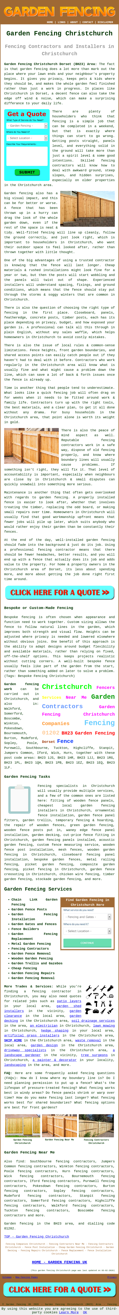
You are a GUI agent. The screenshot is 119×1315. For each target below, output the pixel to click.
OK (85, 1312)
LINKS (61, 22)
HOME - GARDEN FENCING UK (59, 1262)
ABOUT (74, 22)
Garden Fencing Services (38, 889)
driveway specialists (25, 1050)
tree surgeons (94, 1055)
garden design (44, 1045)
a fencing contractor (48, 991)
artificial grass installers (31, 1035)
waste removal (88, 1040)
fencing (61, 393)
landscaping (15, 1065)
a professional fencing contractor (39, 550)
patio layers (69, 1001)
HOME (50, 22)
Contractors (86, 360)
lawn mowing (104, 1026)
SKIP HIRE (13, 1040)
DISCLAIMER (105, 22)
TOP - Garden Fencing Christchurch (36, 1237)
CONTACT (87, 22)
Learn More (69, 1312)
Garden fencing (18, 193)
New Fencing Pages (26, 1277)
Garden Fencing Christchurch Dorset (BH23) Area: (50, 64)
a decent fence (65, 93)
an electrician (44, 1026)
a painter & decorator (55, 1060)
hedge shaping (54, 1030)
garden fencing (53, 497)
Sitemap (6, 1277)
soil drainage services (93, 1021)
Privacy (112, 1277)
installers (14, 285)
